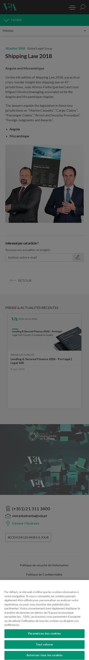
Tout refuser (44, 650)
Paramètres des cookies (44, 639)
